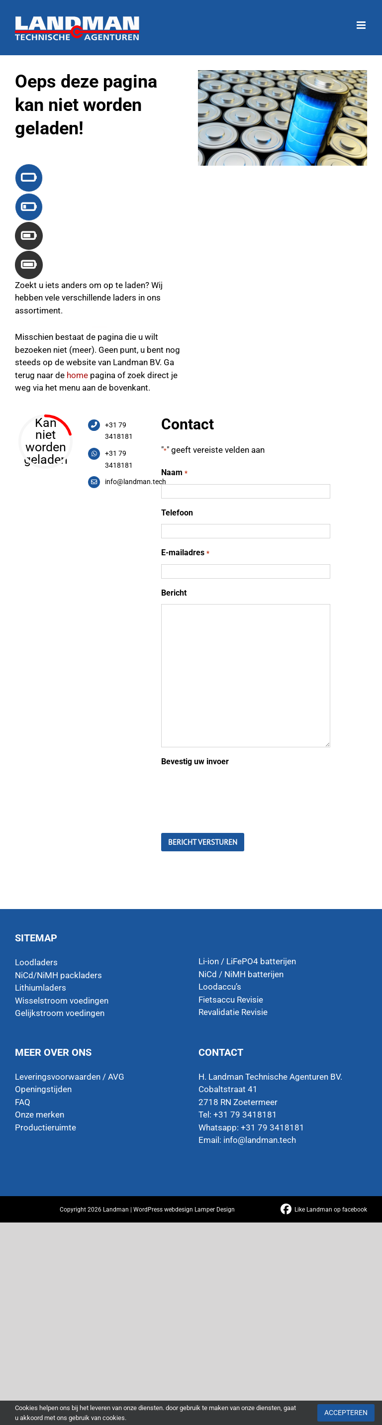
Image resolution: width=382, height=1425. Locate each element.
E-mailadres (185, 553)
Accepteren (346, 1413)
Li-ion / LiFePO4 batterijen (247, 961)
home (77, 375)
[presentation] (236, 792)
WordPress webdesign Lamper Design (184, 1209)
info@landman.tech (259, 1140)
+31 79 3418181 (272, 1127)
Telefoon (177, 512)
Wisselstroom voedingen (61, 1001)
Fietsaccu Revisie (230, 1000)
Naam (174, 473)
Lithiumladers (40, 988)
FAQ (22, 1102)
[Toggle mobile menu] (362, 20)
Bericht (174, 593)
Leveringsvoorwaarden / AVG (69, 1077)
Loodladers (36, 962)
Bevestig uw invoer (195, 761)
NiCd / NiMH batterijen (241, 974)
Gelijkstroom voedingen (59, 1013)
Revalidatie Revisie (233, 1012)
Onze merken (39, 1115)
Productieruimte (45, 1127)
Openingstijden (43, 1089)
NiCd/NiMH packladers (58, 975)
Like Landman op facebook (330, 1209)
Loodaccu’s (219, 987)
